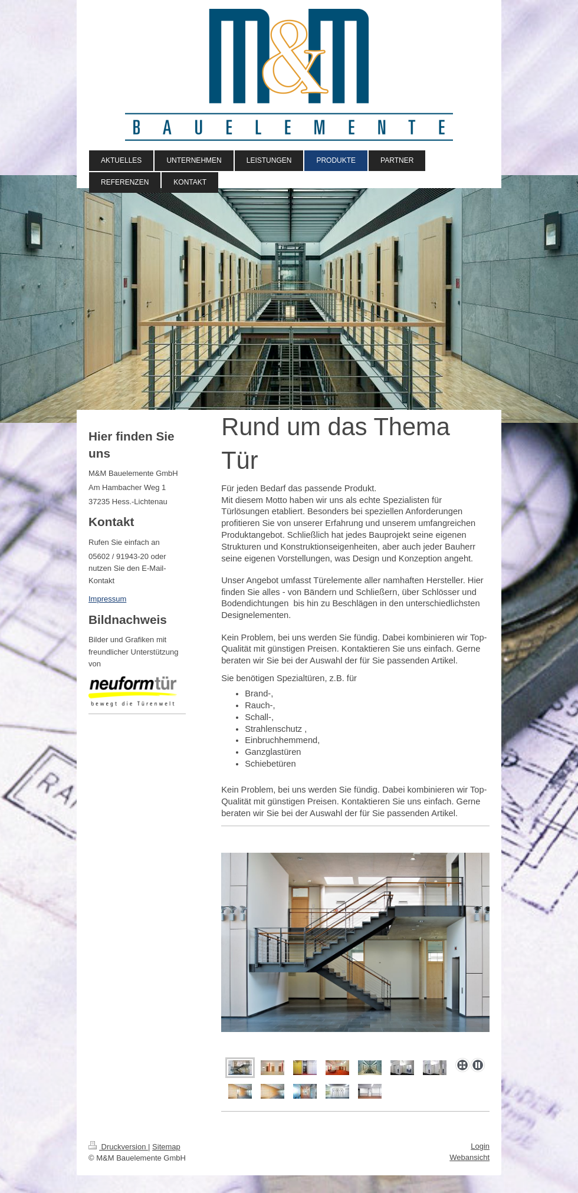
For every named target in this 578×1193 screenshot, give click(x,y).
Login (480, 1146)
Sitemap (166, 1146)
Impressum (107, 598)
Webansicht (469, 1157)
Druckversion (118, 1146)
